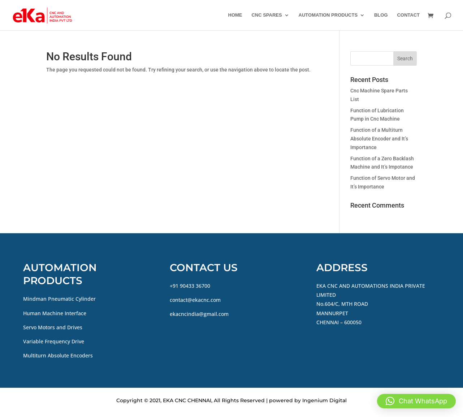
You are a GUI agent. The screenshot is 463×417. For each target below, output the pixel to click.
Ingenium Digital (324, 400)
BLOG (381, 15)
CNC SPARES (266, 15)
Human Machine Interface (54, 313)
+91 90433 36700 (190, 285)
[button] (416, 401)
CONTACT (408, 15)
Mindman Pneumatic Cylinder (59, 298)
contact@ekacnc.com (195, 299)
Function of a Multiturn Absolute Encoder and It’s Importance (379, 138)
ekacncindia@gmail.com (199, 313)
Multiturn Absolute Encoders (58, 355)
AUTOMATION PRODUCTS (328, 15)
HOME (235, 15)
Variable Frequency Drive (53, 341)
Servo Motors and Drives (52, 327)
